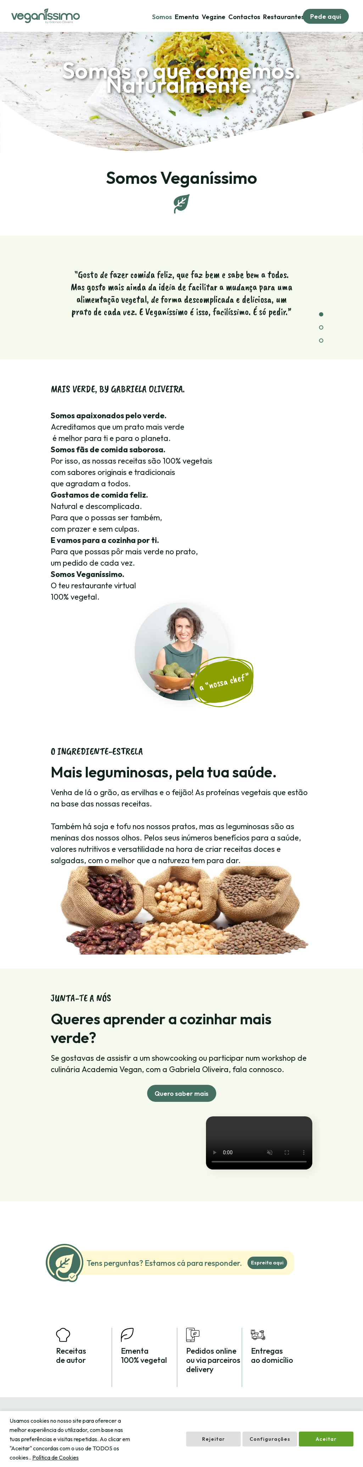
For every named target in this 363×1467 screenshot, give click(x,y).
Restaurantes (283, 17)
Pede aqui (325, 16)
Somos (162, 17)
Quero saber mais (181, 1093)
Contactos (244, 17)
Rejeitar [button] (213, 1439)
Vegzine (213, 17)
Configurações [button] (270, 1439)
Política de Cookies (55, 1457)
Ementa (187, 17)
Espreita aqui (267, 1262)
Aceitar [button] (326, 1439)
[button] (321, 314)
